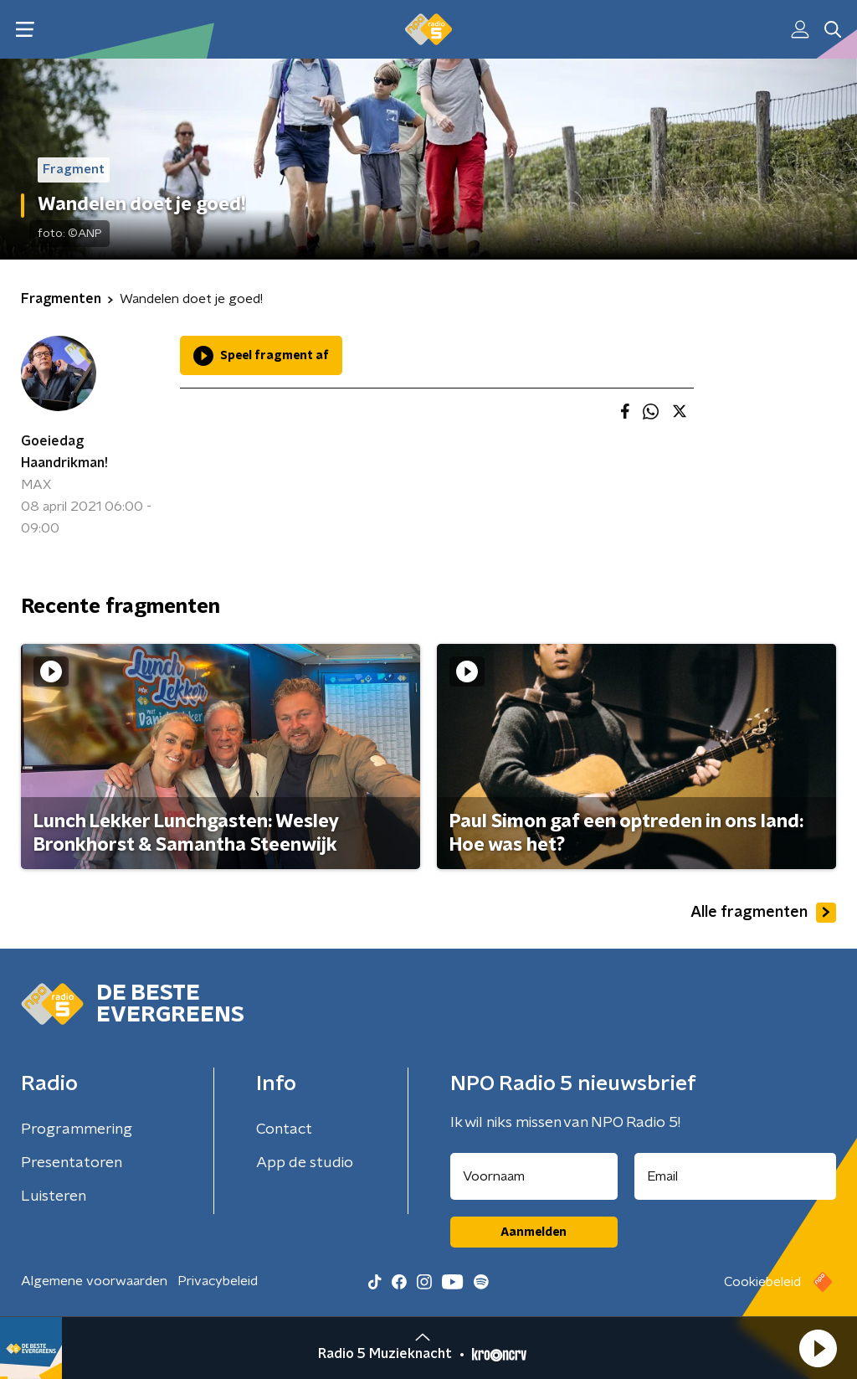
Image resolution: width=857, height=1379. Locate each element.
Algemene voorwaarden (94, 1281)
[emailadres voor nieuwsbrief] (735, 1176)
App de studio (304, 1163)
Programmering (76, 1129)
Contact (284, 1129)
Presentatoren (71, 1163)
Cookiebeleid (762, 1282)
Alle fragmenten (763, 913)
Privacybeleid (217, 1281)
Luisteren (53, 1196)
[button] (817, 1348)
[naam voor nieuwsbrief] (534, 1176)
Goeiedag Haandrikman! (64, 452)
